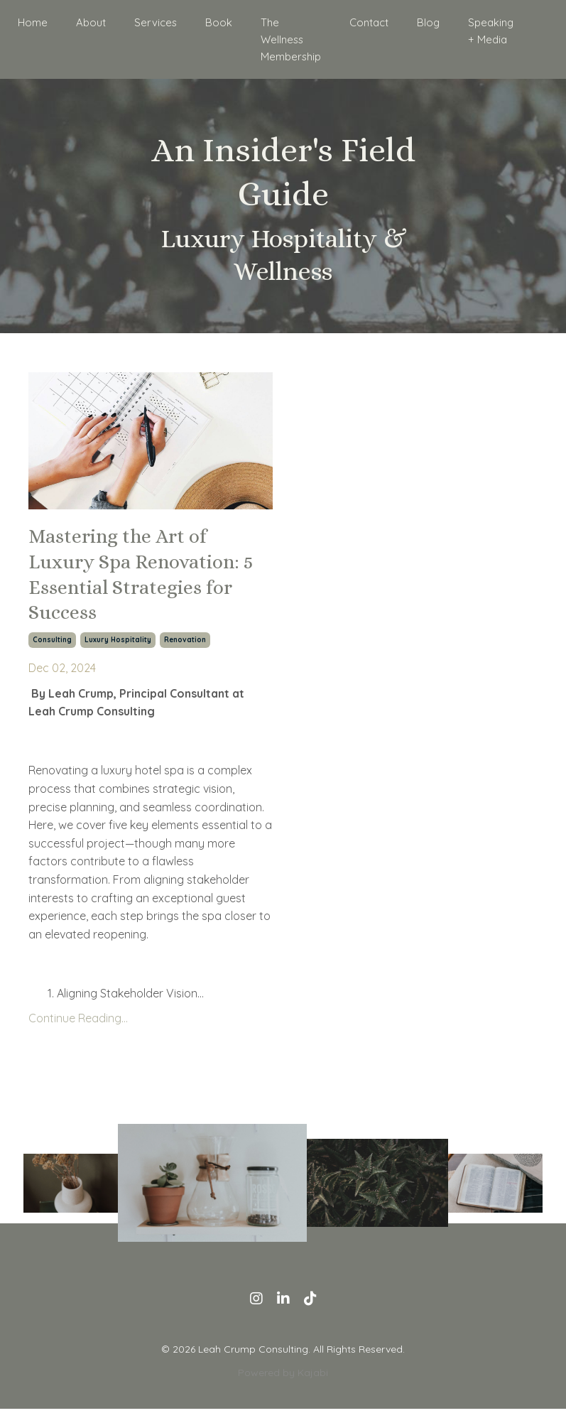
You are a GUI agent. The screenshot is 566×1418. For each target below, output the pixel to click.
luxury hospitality (118, 649)
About (96, 22)
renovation (185, 649)
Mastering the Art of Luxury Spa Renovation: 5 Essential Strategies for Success (146, 578)
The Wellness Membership (288, 38)
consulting (52, 649)
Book (219, 22)
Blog (422, 22)
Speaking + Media (483, 30)
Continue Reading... (78, 1028)
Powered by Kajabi (283, 1381)
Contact (364, 22)
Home (40, 22)
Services (158, 22)
